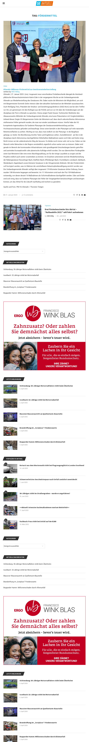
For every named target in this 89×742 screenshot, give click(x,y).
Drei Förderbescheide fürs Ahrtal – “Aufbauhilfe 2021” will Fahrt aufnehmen (64, 210)
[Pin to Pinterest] (82, 195)
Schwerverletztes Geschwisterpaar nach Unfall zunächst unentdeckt (48, 479)
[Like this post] (74, 195)
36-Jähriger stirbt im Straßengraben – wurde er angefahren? (45, 493)
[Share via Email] (85, 195)
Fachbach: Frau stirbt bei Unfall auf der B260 (38, 521)
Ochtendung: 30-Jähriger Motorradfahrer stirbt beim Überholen (27, 564)
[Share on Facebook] (62, 220)
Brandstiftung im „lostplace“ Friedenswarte (19, 582)
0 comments (27, 195)
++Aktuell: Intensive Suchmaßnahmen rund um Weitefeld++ (44, 507)
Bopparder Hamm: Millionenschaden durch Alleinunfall (24, 588)
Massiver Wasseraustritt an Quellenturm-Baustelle (22, 576)
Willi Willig (15, 92)
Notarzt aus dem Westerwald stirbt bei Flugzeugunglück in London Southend (52, 465)
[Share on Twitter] (79, 195)
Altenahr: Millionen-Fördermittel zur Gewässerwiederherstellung (29, 89)
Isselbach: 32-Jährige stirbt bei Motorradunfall (21, 570)
